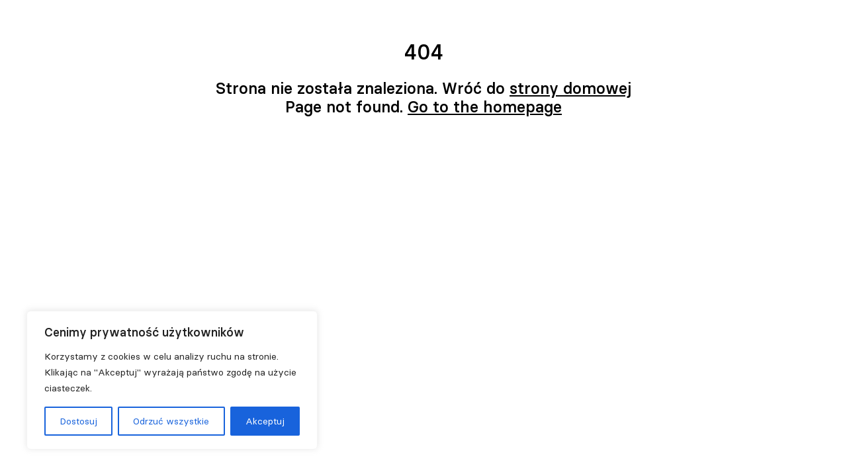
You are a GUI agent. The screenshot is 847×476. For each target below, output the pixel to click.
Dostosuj (78, 421)
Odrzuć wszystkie (171, 421)
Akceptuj (265, 421)
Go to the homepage (485, 106)
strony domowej (570, 88)
